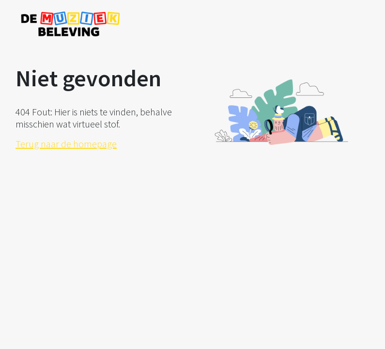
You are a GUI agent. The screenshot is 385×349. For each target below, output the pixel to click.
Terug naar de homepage (66, 144)
